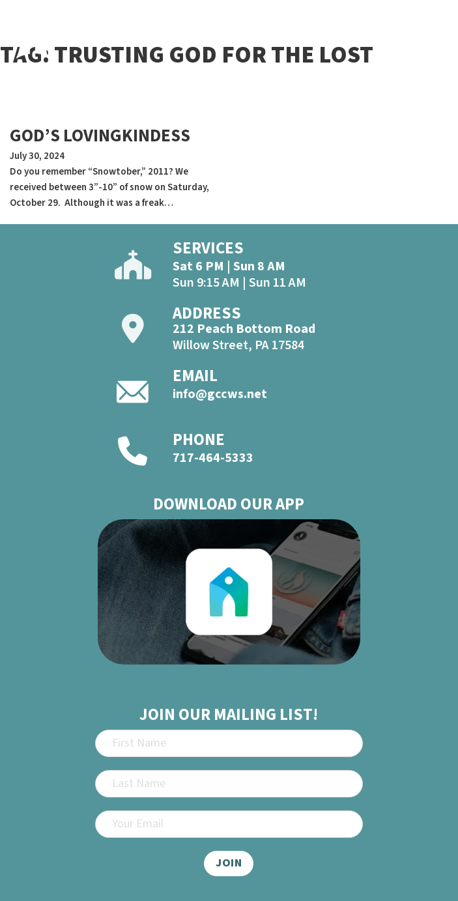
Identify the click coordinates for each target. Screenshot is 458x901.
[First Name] (229, 743)
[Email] (229, 824)
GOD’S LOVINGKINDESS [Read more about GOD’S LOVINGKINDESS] (100, 136)
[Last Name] (229, 783)
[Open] (433, 44)
